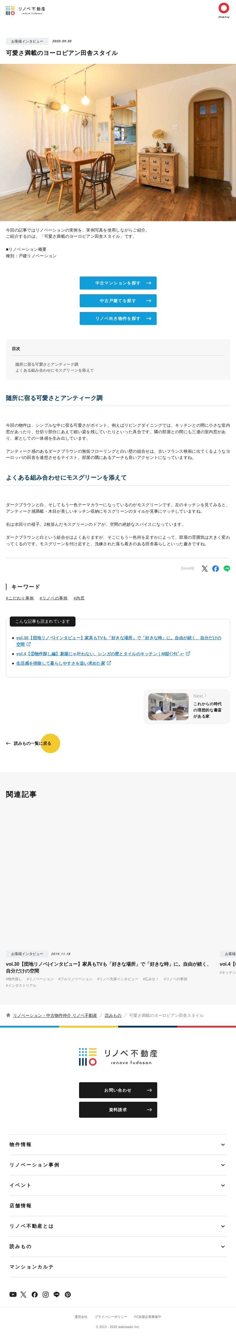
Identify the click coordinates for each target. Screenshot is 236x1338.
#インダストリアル (21, 985)
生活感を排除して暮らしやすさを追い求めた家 (60, 663)
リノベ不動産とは (31, 1226)
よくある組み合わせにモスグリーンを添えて (54, 370)
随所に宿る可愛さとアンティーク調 (46, 364)
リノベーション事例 (34, 1164)
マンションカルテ (31, 1266)
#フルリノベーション (75, 979)
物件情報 (20, 1144)
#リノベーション (40, 979)
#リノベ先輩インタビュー (117, 979)
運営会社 (81, 1316)
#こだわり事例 (20, 598)
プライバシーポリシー (111, 1316)
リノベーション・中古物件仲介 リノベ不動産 (55, 1015)
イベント (20, 1185)
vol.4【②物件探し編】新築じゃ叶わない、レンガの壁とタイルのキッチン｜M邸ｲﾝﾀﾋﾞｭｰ (100, 653)
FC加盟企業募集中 (148, 1316)
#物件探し (14, 979)
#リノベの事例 (54, 598)
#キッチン (228, 972)
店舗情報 (20, 1205)
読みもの (113, 1015)
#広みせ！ (151, 979)
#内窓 (79, 598)
